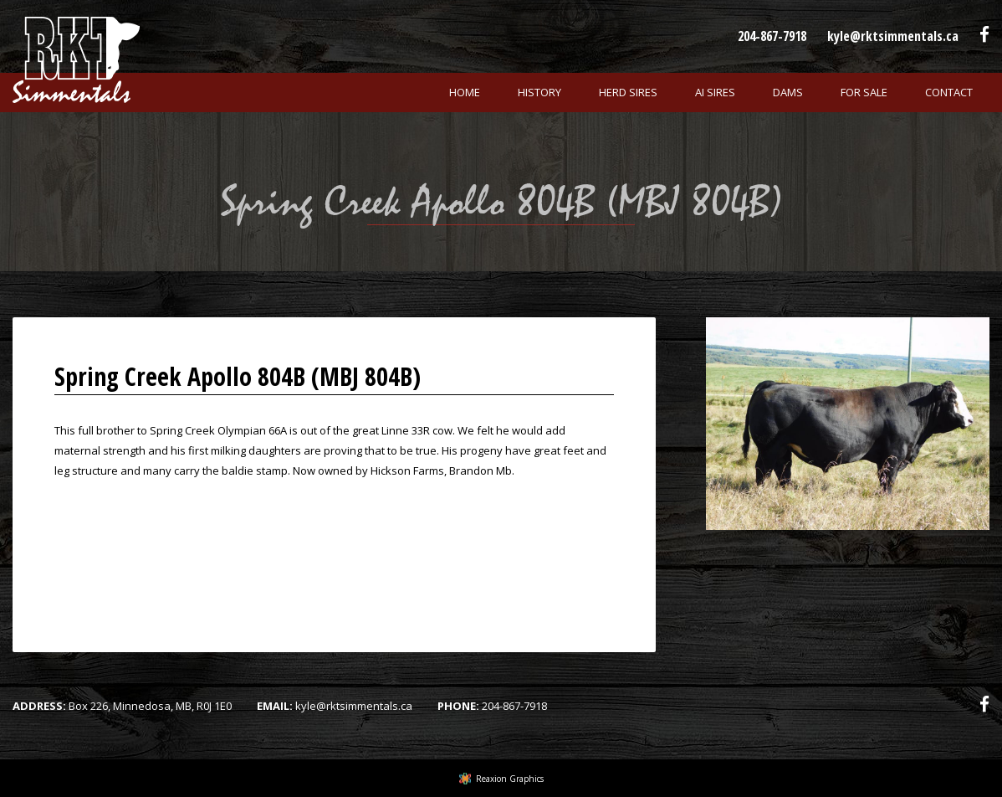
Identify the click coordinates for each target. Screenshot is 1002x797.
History (539, 92)
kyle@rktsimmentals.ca (893, 36)
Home (464, 92)
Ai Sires (715, 92)
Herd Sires (628, 92)
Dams (788, 92)
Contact (949, 92)
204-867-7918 (772, 36)
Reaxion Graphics (510, 778)
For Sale (864, 92)
